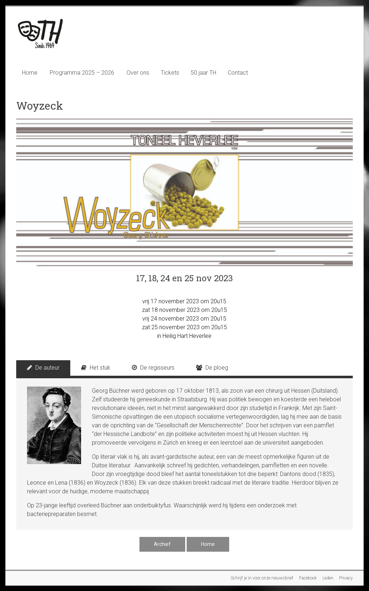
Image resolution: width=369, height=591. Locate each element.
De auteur (43, 367)
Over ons (137, 72)
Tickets (170, 72)
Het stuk (95, 367)
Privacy (346, 578)
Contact (238, 72)
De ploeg (212, 367)
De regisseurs (153, 367)
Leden (328, 578)
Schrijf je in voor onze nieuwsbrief (262, 578)
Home (29, 72)
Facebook (308, 578)
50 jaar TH (203, 72)
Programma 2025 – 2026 (82, 72)
